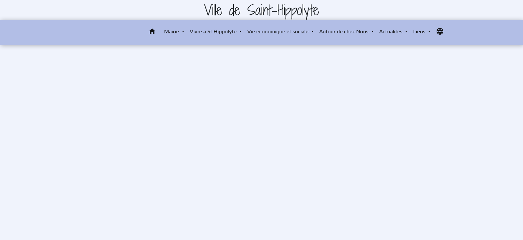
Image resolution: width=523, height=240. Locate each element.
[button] (152, 32)
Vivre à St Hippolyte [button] (214, 31)
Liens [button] (419, 31)
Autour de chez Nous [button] (344, 31)
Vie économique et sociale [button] (278, 31)
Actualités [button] (391, 31)
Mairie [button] (172, 31)
